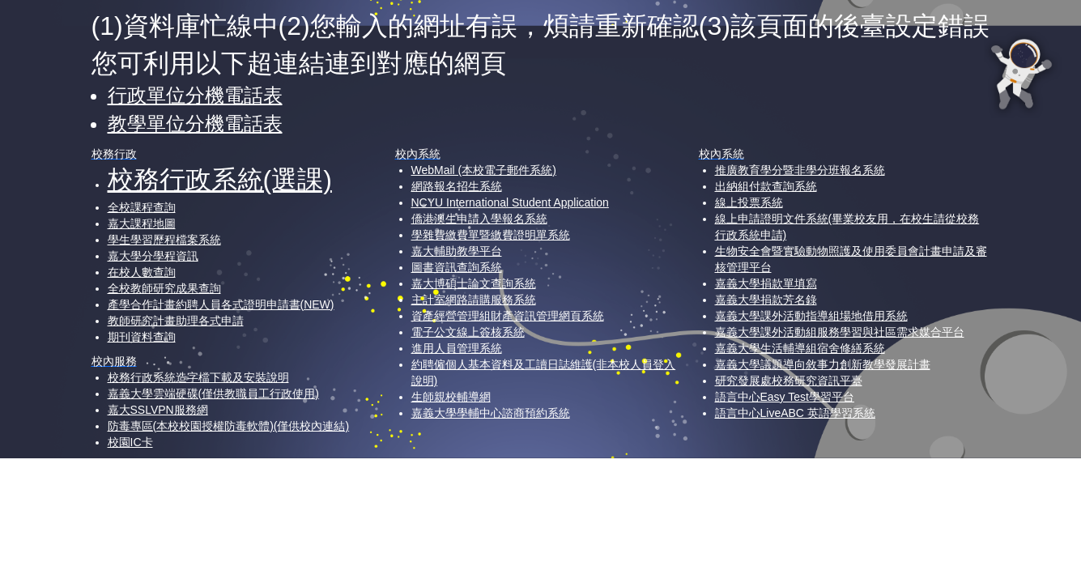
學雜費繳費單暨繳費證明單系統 (490, 234)
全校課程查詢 (142, 207)
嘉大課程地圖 (142, 223)
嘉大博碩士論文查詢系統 (473, 283)
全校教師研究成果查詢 (164, 288)
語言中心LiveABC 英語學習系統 (795, 412)
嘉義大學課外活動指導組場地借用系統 (811, 315)
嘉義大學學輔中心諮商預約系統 (490, 412)
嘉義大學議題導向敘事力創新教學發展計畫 (822, 364)
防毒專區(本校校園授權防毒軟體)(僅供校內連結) (229, 425)
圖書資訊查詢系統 (456, 267)
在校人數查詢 (142, 272)
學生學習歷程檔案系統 (164, 239)
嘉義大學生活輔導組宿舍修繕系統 (800, 348)
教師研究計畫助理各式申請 (176, 320)
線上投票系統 (749, 202)
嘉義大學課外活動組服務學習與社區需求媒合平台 (839, 332)
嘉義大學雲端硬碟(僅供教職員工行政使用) (213, 393)
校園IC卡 (130, 442)
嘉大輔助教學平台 (456, 251)
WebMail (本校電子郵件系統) (483, 170)
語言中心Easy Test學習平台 (784, 396)
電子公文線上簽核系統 (468, 332)
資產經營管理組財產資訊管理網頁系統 (507, 315)
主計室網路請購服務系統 (473, 299)
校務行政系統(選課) (220, 179)
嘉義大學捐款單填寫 (766, 283)
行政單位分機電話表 (195, 95)
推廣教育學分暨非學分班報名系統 (800, 170)
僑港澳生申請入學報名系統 (479, 218)
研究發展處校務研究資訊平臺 (788, 380)
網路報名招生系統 (456, 186)
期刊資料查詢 (142, 336)
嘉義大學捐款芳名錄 (766, 299)
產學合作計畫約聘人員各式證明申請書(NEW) (221, 304)
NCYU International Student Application (510, 202)
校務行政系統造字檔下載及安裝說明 (198, 377)
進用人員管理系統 (456, 348)
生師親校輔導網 (451, 396)
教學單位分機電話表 (195, 123)
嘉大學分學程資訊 (153, 255)
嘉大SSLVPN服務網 (158, 409)
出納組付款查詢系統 (766, 186)
